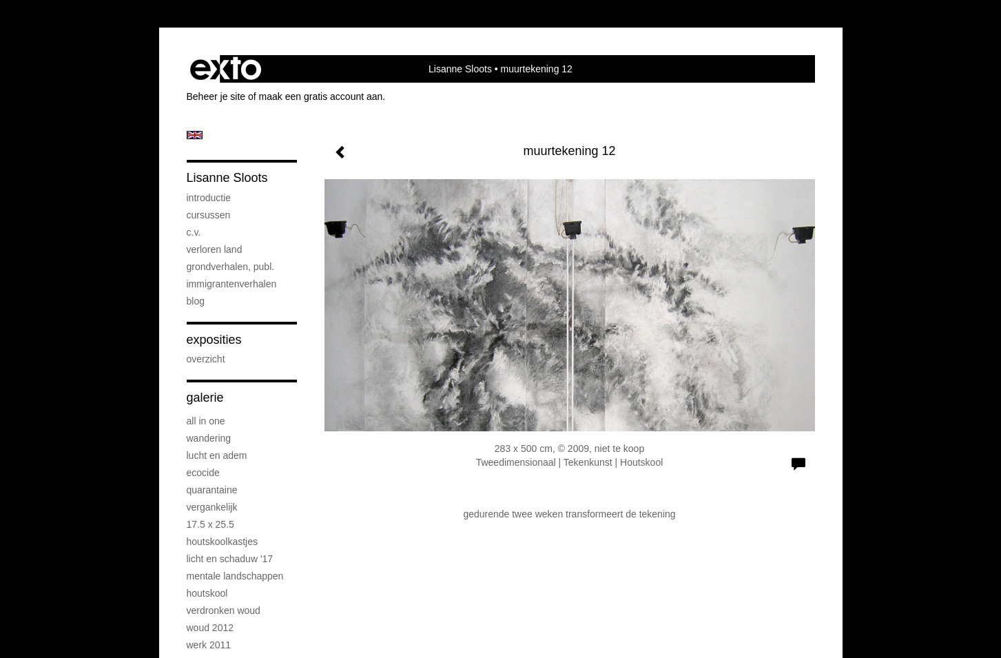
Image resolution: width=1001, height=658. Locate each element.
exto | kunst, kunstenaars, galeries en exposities (226, 69)
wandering (209, 438)
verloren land (214, 249)
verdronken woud (223, 610)
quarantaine (212, 489)
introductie (209, 197)
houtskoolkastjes (222, 541)
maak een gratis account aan (321, 96)
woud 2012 (210, 627)
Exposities (214, 340)
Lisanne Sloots (460, 68)
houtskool (207, 593)
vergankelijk (212, 507)
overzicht (206, 358)
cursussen (209, 214)
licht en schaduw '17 (230, 558)
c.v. (194, 232)
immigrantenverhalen (232, 283)
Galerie (205, 397)
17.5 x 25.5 (210, 524)
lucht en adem (217, 455)
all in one (206, 420)
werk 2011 (209, 644)
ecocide (203, 472)
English (195, 135)
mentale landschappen (235, 576)
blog (196, 301)
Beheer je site (216, 96)
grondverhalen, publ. (231, 266)
